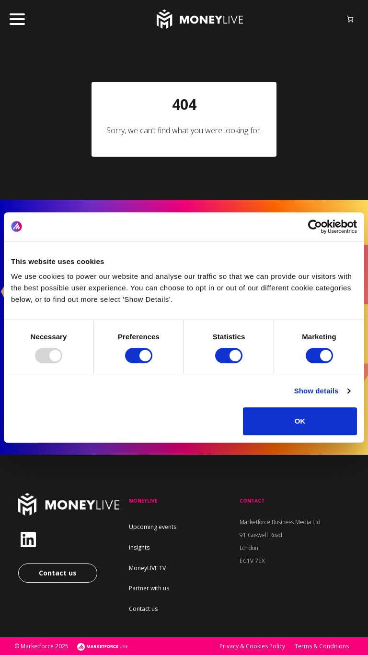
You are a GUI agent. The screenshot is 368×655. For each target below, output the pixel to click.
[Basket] (350, 19)
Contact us (58, 572)
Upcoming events (152, 527)
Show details (316, 391)
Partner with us (149, 588)
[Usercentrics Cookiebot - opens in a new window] (315, 226)
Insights (139, 547)
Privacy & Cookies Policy (252, 646)
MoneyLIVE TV (147, 568)
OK (300, 421)
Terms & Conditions (322, 646)
